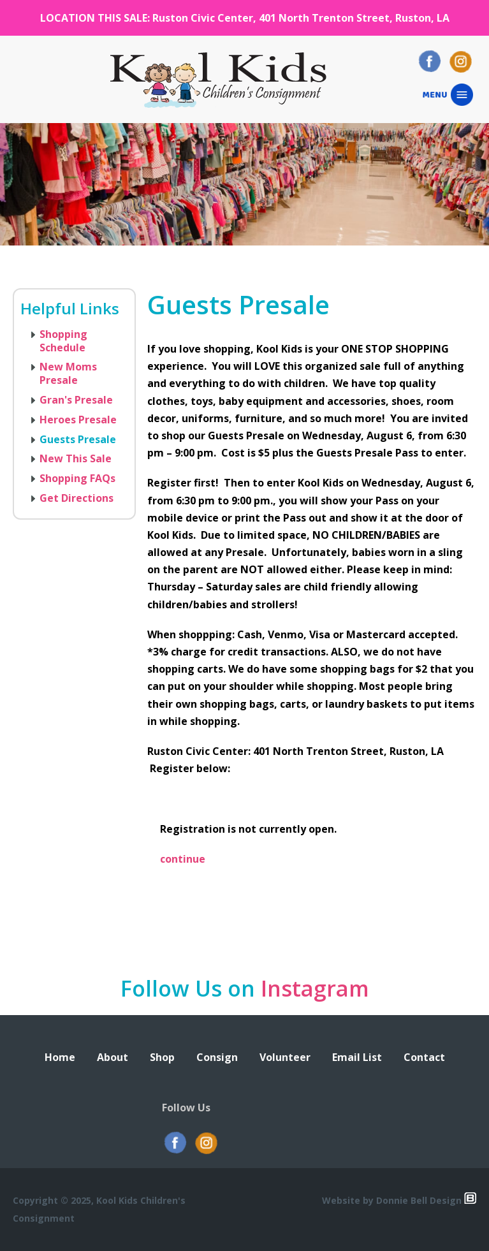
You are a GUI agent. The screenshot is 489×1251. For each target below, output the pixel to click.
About (112, 1057)
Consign (217, 1057)
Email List (357, 1057)
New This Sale (76, 458)
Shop (162, 1057)
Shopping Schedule (63, 341)
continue (182, 859)
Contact (424, 1057)
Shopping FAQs (77, 478)
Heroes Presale (78, 420)
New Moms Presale (68, 373)
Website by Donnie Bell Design (399, 1200)
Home (60, 1057)
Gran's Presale (76, 400)
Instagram (315, 988)
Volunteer (284, 1057)
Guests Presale (78, 439)
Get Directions (76, 498)
